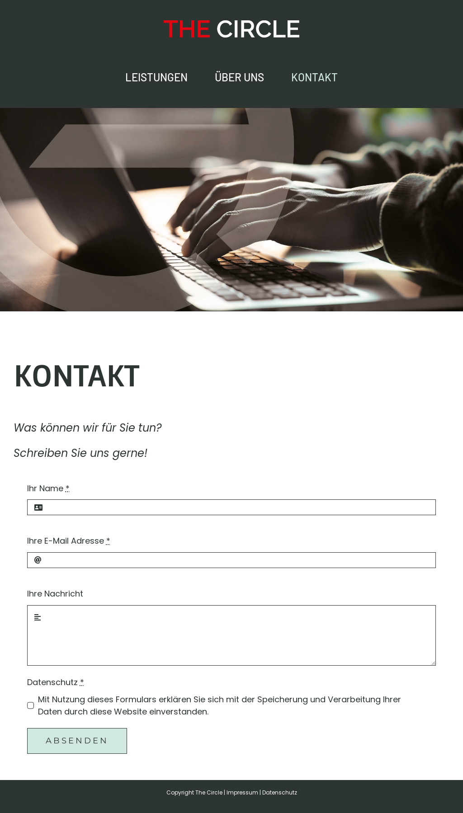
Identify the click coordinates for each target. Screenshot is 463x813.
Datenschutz (55, 682)
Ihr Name (48, 488)
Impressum (242, 792)
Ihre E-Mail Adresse (68, 540)
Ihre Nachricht (55, 593)
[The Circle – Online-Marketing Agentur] (231, 24)
